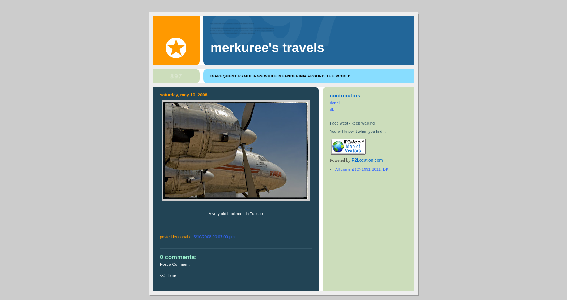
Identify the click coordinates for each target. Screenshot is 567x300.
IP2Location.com (366, 160)
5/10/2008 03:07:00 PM (214, 237)
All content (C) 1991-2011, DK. (362, 169)
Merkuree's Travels (267, 47)
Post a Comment (174, 264)
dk (332, 109)
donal (335, 103)
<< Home (168, 275)
